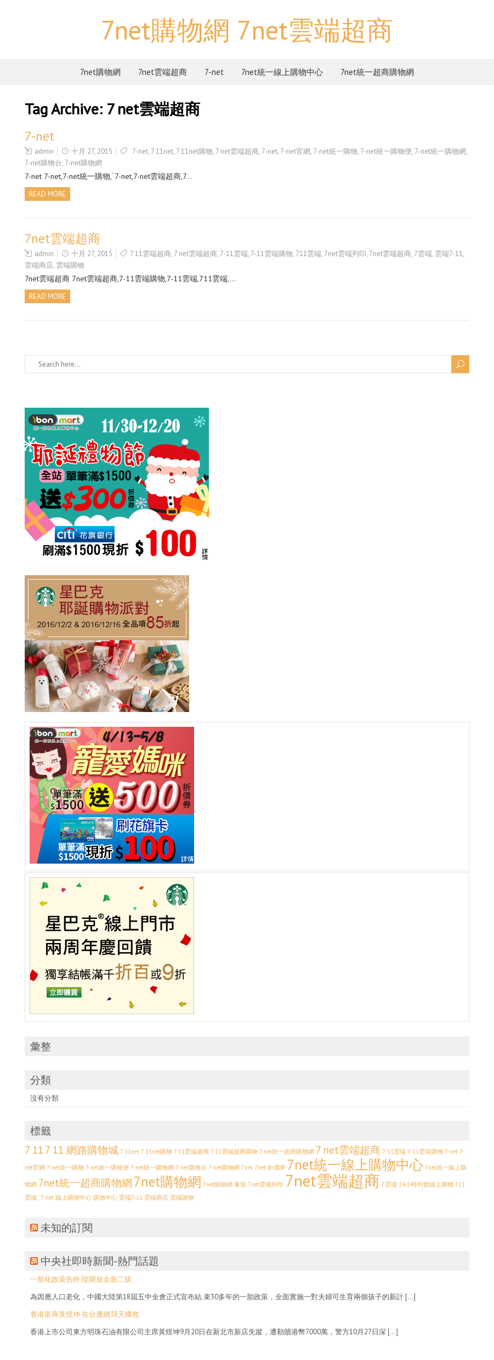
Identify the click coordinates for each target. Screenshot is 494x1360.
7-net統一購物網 (440, 151)
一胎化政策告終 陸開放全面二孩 (81, 1279)
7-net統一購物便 (386, 151)
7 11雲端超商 (150, 253)
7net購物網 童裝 (224, 1184)
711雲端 (308, 253)
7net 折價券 (270, 1167)
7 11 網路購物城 (81, 1149)
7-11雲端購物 (272, 253)
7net (247, 1167)
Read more (47, 194)
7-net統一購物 (335, 151)
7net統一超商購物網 (377, 72)
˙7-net (139, 151)
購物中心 (105, 1197)
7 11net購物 (194, 151)
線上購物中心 (73, 1197)
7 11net (162, 151)
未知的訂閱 (67, 1227)
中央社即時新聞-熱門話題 (100, 1261)
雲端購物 (70, 265)
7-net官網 (295, 151)
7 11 (34, 1149)
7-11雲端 (234, 253)
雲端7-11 (449, 253)
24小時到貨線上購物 (426, 1184)
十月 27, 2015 (91, 151)
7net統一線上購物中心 (282, 72)
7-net (214, 72)
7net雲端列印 (345, 253)
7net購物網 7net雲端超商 (247, 30)
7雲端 (423, 253)
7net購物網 (100, 72)
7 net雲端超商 (237, 151)
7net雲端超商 (162, 72)
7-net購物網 (83, 162)
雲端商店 (39, 265)
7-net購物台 (43, 162)
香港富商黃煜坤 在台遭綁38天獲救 (84, 1314)
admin (44, 151)
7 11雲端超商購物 (234, 1151)
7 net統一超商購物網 (286, 1151)
